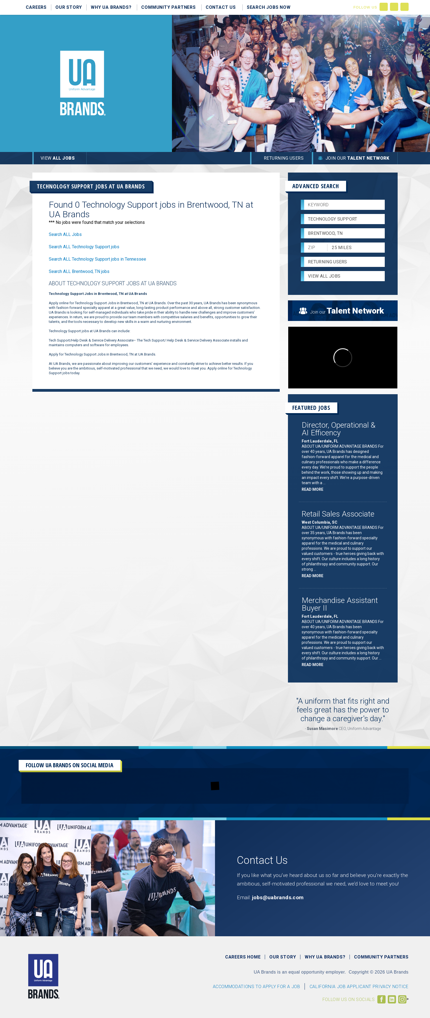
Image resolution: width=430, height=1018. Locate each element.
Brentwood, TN (325, 233)
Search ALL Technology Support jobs (84, 246)
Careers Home (243, 957)
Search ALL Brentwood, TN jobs (79, 271)
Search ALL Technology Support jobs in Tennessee (97, 259)
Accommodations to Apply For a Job (256, 986)
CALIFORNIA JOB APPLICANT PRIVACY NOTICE (359, 986)
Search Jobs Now (269, 7)
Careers (36, 7)
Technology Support (332, 219)
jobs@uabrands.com (278, 897)
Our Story (68, 7)
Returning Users (284, 158)
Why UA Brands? (111, 7)
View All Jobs (324, 276)
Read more (314, 489)
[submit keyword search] (378, 205)
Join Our (357, 158)
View (58, 158)
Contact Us (221, 7)
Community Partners (168, 7)
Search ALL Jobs (65, 234)
